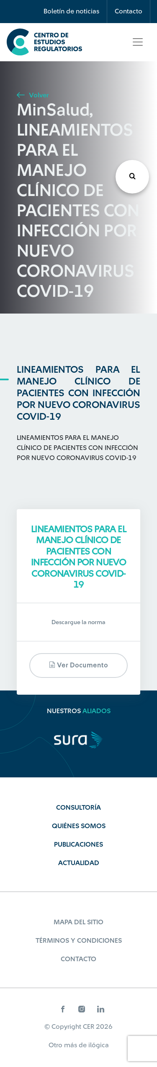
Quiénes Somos (79, 826)
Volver (33, 95)
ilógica (98, 1045)
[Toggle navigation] (137, 42)
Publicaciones (78, 844)
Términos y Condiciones (79, 940)
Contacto (128, 11)
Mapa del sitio (78, 922)
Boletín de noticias (71, 11)
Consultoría (78, 807)
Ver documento (78, 665)
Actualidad (78, 863)
